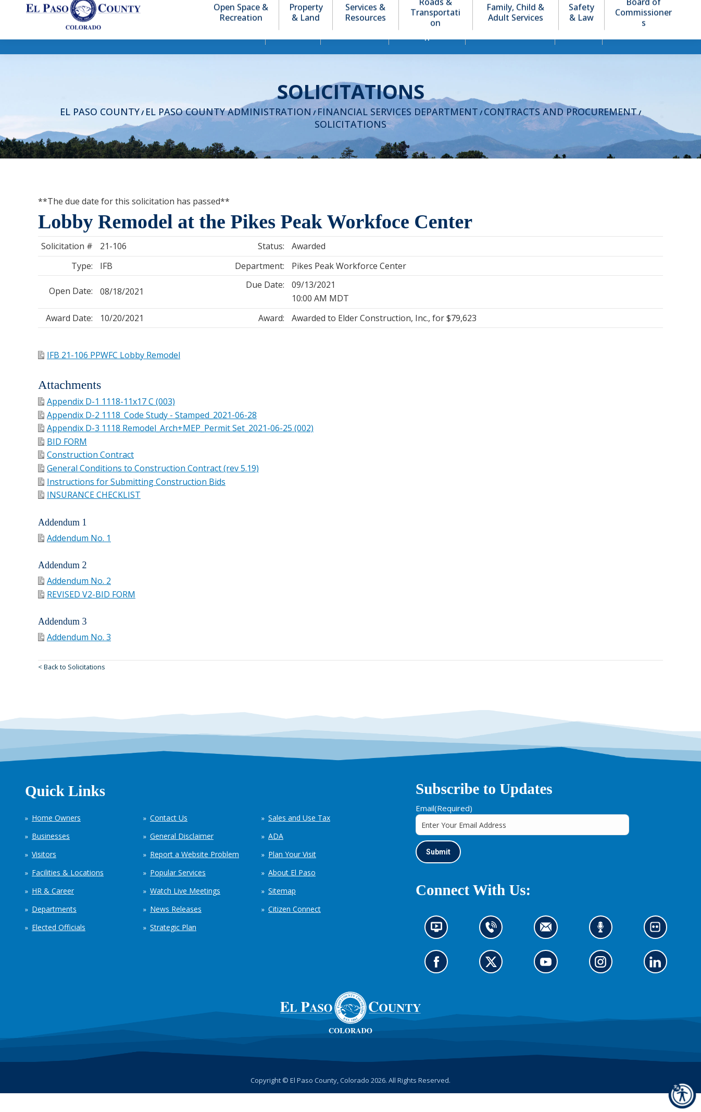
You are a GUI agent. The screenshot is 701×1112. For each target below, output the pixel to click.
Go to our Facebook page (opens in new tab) (439, 983)
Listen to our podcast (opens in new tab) (603, 949)
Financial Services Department (397, 130)
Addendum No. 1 (74, 557)
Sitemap (282, 909)
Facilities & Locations (68, 891)
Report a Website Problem (194, 873)
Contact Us (168, 836)
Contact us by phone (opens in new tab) (493, 949)
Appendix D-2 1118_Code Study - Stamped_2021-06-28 (147, 433)
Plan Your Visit (292, 873)
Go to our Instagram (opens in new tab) (603, 983)
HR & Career (53, 909)
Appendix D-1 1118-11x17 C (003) (106, 420)
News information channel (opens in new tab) (439, 949)
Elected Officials (58, 946)
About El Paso (292, 891)
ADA (275, 855)
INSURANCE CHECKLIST (89, 513)
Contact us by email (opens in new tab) (549, 949)
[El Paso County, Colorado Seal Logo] (350, 1031)
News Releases (176, 928)
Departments (54, 928)
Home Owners (56, 836)
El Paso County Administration (228, 130)
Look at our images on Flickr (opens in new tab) (658, 949)
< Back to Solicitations (71, 685)
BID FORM (62, 460)
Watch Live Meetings (185, 909)
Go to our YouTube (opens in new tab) (548, 983)
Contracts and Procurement (560, 130)
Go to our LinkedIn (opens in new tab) (657, 983)
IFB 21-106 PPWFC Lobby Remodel (109, 374)
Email (444, 827)
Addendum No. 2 (74, 599)
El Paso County (100, 130)
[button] (634, 10)
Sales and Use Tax (299, 836)
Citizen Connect (294, 928)
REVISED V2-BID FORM (86, 613)
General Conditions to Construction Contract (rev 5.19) (148, 487)
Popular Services (178, 891)
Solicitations (350, 143)
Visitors (44, 873)
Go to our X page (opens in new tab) (493, 983)
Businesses (51, 855)
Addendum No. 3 (74, 656)
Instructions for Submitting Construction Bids (132, 500)
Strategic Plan (173, 946)
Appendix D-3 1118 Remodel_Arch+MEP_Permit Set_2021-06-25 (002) (176, 447)
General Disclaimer (182, 855)
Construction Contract (86, 473)
